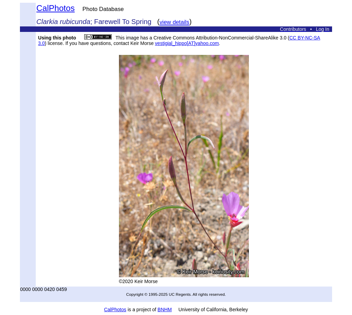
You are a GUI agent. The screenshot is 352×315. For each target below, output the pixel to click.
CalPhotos (55, 8)
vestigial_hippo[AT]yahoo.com (187, 43)
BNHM (164, 309)
